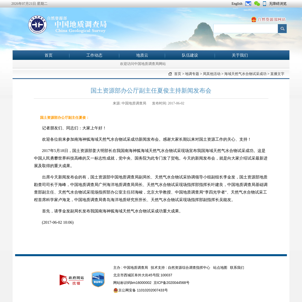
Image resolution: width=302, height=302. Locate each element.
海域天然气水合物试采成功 (245, 74)
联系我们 (237, 268)
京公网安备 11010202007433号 (140, 290)
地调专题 (192, 74)
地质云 (142, 55)
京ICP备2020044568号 (172, 283)
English (237, 4)
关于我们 (240, 55)
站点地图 (220, 268)
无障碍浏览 (278, 4)
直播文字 (277, 74)
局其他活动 (211, 74)
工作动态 (94, 55)
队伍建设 (190, 55)
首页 (49, 55)
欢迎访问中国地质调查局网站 (143, 64)
